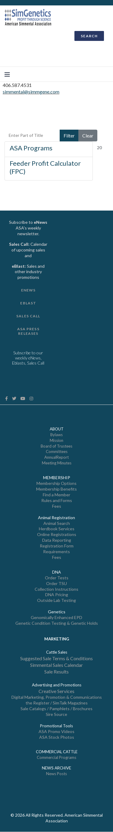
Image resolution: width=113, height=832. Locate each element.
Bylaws (56, 434)
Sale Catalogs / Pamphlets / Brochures (56, 708)
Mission (56, 440)
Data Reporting (56, 540)
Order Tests (56, 577)
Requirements (56, 551)
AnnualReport (56, 457)
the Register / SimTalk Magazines (57, 702)
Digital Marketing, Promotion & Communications (56, 697)
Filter (69, 135)
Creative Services (56, 691)
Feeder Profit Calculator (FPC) (45, 167)
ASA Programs (31, 148)
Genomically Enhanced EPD (56, 617)
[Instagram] (31, 398)
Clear (87, 135)
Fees (56, 506)
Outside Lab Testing (56, 600)
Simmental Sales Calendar (56, 665)
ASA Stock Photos (56, 737)
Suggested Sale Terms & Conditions (56, 658)
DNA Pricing (56, 594)
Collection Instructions (56, 589)
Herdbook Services (56, 528)
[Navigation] (7, 74)
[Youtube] (22, 398)
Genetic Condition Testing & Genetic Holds (56, 623)
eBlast (28, 303)
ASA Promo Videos (56, 731)
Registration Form (57, 545)
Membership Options (56, 483)
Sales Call (28, 316)
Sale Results (56, 671)
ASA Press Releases (28, 331)
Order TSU (56, 583)
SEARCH (89, 36)
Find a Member (56, 494)
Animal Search (56, 523)
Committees (56, 451)
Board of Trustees (56, 446)
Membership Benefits (56, 488)
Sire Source (56, 714)
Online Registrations (56, 534)
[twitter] (14, 398)
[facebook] (6, 398)
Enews (28, 290)
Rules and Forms (56, 500)
